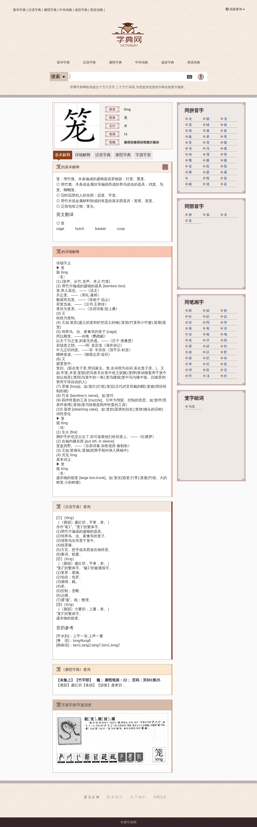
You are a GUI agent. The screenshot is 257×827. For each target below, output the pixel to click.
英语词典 (96, 10)
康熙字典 (50, 10)
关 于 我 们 (138, 797)
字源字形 (143, 155)
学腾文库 (159, 797)
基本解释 (62, 155)
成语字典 (81, 10)
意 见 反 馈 (91, 797)
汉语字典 (34, 10)
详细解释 (83, 155)
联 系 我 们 (115, 797)
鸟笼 (192, 406)
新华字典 (19, 10)
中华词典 (65, 10)
